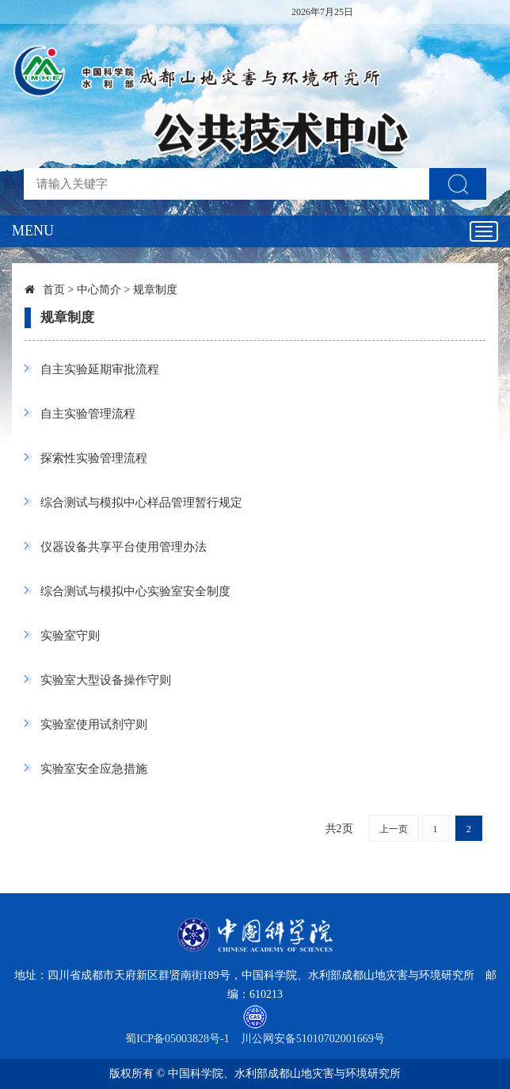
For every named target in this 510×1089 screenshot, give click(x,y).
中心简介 (99, 290)
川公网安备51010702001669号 (313, 1039)
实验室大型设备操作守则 (105, 680)
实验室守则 (70, 635)
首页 (54, 290)
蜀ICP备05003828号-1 (177, 1039)
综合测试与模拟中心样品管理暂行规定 (141, 502)
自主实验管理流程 (87, 413)
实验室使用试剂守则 (93, 724)
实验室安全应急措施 (93, 768)
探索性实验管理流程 (93, 458)
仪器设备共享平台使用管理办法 (123, 547)
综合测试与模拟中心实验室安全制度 (135, 591)
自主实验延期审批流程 (99, 369)
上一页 (393, 829)
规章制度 (155, 290)
